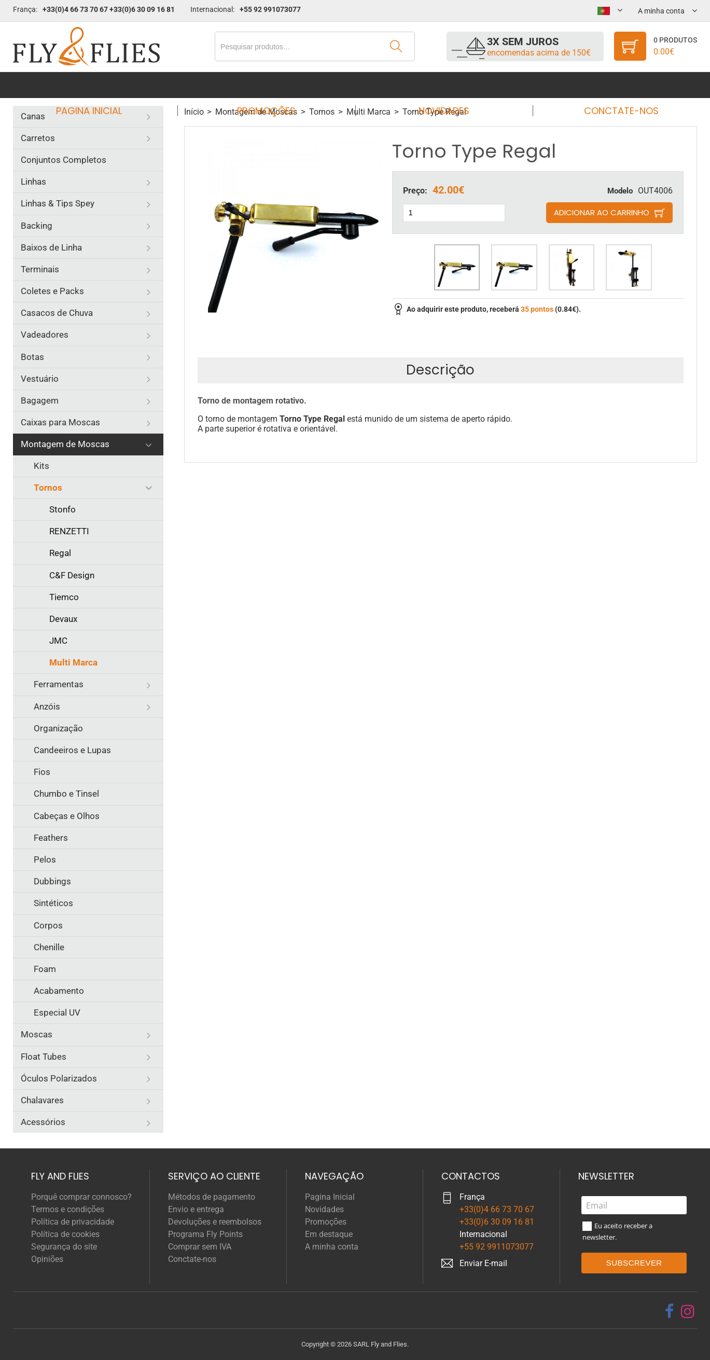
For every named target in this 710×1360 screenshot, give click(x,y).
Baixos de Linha (51, 247)
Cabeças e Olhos (67, 816)
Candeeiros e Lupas (72, 750)
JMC (58, 640)
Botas (32, 357)
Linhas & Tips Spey (57, 203)
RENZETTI (69, 531)
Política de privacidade (72, 1222)
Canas (33, 116)
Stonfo (62, 509)
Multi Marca (73, 662)
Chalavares (42, 1100)
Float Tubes (43, 1056)
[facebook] (669, 1311)
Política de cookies (65, 1234)
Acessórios (43, 1122)
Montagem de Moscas (65, 444)
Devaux (63, 619)
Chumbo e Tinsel (66, 793)
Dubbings (52, 881)
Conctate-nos (611, 84)
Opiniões (47, 1259)
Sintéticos (53, 903)
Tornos (48, 487)
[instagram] (687, 1311)
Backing (36, 225)
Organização (58, 728)
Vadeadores (44, 334)
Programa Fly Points (205, 1234)
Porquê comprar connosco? (81, 1197)
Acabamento (59, 991)
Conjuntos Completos (63, 160)
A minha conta (331, 1247)
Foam (45, 969)
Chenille (49, 947)
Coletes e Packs (52, 291)
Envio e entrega (196, 1209)
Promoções (269, 84)
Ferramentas (58, 684)
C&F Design (71, 575)
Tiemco (64, 597)
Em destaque (329, 1234)
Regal (60, 553)
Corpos (48, 925)
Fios (42, 772)
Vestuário (40, 378)
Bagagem (40, 400)
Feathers (51, 837)
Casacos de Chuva (57, 313)
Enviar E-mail (483, 1263)
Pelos (45, 859)
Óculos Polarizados (59, 1078)
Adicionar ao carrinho (601, 212)
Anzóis (47, 706)
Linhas (33, 181)
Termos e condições (67, 1209)
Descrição (440, 369)
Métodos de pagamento (211, 1197)
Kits (41, 466)
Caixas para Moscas (60, 422)
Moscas (36, 1034)
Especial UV (57, 1012)
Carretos (38, 138)
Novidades (440, 84)
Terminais (40, 269)
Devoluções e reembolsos (214, 1222)
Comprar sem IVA (199, 1247)
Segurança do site (64, 1247)
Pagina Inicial (98, 84)
